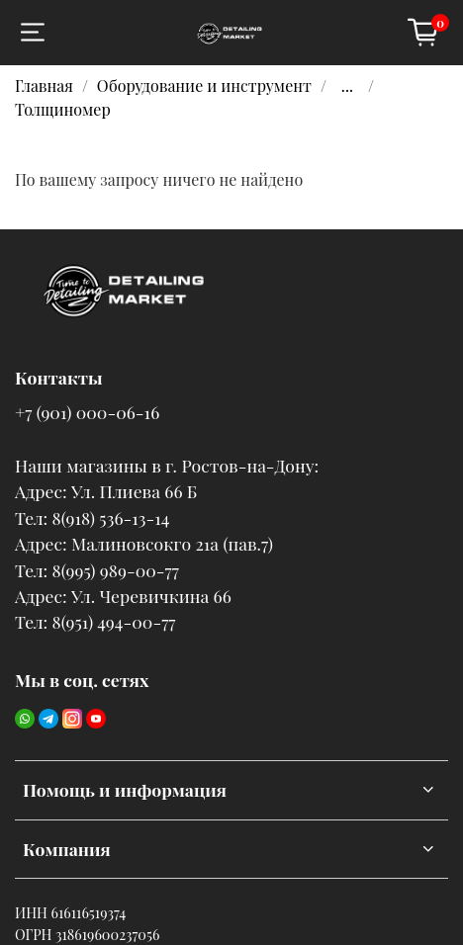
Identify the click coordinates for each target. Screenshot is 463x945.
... (347, 86)
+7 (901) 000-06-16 (87, 411)
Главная (44, 85)
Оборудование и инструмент (204, 85)
